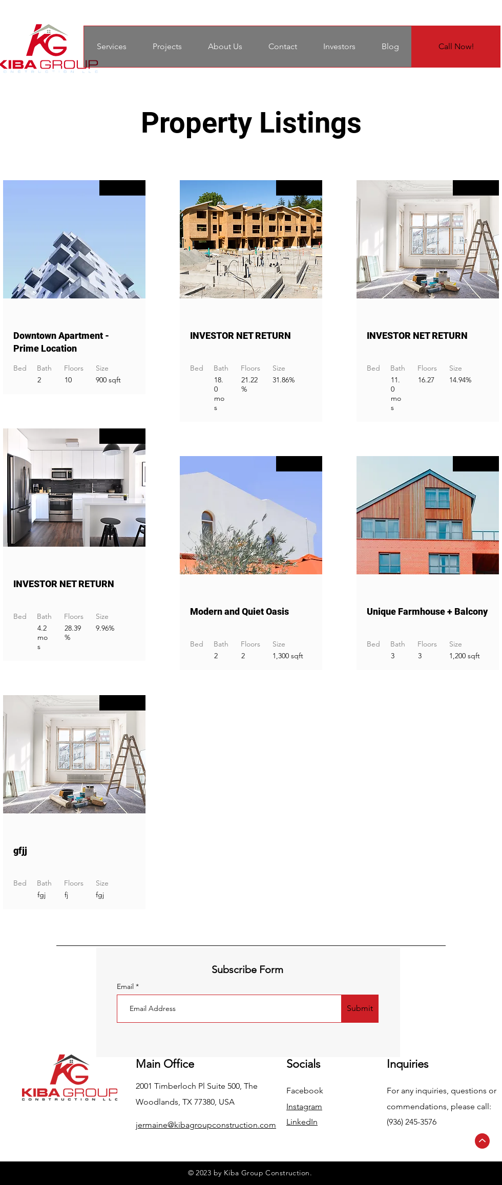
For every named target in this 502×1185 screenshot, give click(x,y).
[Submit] (360, 1009)
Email (126, 986)
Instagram (304, 1106)
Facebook (304, 1090)
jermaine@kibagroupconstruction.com (206, 1125)
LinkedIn (302, 1122)
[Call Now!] (456, 47)
